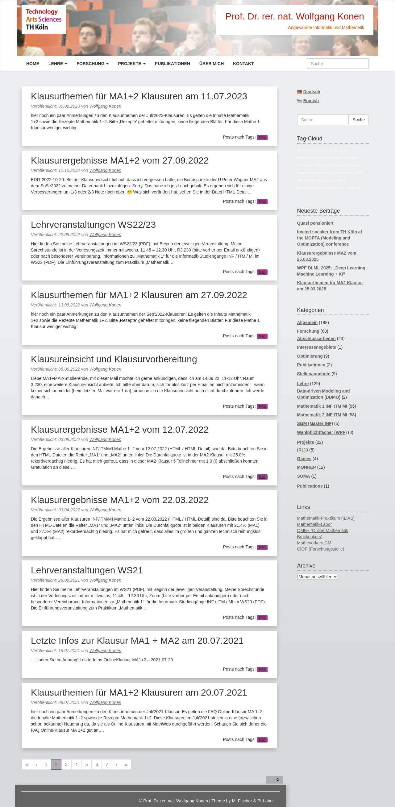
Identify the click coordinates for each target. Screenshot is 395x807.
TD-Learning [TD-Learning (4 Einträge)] (351, 188)
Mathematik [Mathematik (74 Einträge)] (350, 165)
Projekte (131, 63)
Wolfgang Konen (105, 106)
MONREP (306, 467)
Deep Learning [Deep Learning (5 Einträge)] (309, 158)
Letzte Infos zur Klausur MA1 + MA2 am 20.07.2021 (137, 640)
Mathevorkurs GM (314, 542)
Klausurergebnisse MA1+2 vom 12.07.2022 (120, 429)
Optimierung (310, 356)
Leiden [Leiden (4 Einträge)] (319, 165)
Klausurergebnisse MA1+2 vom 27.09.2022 (120, 160)
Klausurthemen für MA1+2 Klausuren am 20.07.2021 (139, 692)
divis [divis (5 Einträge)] (326, 158)
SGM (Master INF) (315, 423)
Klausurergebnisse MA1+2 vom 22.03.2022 (120, 500)
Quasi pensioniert (315, 223)
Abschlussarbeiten (316, 338)
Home (32, 63)
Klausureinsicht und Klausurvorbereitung (114, 359)
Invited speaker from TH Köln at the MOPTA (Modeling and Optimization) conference (329, 238)
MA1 (262, 137)
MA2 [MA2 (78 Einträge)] (336, 165)
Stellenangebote (314, 373)
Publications (310, 486)
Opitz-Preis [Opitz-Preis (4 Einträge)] (320, 173)
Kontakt (243, 63)
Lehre (57, 63)
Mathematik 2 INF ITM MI (322, 414)
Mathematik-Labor (314, 524)
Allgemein (307, 322)
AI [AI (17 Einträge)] (307, 150)
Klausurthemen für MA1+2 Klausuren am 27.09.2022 (139, 295)
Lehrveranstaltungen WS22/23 (93, 224)
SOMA (303, 476)
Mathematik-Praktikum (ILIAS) (326, 518)
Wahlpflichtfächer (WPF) (322, 432)
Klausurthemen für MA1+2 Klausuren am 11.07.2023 (139, 96)
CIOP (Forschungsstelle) (320, 549)
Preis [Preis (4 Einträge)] (358, 173)
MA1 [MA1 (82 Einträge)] (329, 165)
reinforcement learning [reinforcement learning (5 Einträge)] (318, 188)
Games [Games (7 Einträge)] (337, 158)
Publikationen (172, 63)
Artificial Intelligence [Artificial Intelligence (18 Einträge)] (329, 150)
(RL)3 (302, 449)
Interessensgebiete (316, 347)
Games (304, 458)
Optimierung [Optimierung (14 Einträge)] (342, 173)
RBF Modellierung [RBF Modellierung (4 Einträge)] (332, 180)
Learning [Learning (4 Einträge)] (305, 165)
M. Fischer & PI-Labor (253, 800)
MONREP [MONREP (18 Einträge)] (303, 173)
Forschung (93, 63)
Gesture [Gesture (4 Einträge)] (351, 158)
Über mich (211, 63)
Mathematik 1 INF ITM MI (322, 406)
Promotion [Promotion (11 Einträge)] (306, 180)
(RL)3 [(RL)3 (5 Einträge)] (301, 150)
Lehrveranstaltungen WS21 (87, 570)
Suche (358, 119)
